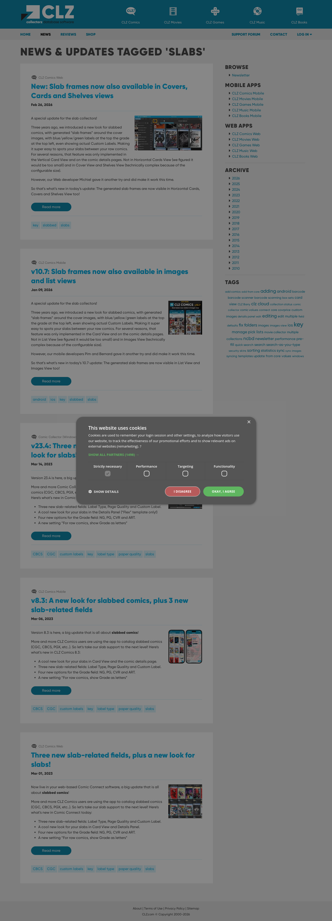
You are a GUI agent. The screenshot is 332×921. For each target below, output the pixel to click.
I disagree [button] (182, 491)
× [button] (249, 422)
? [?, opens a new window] (140, 446)
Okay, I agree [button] (223, 491)
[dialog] (166, 460)
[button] (166, 454)
